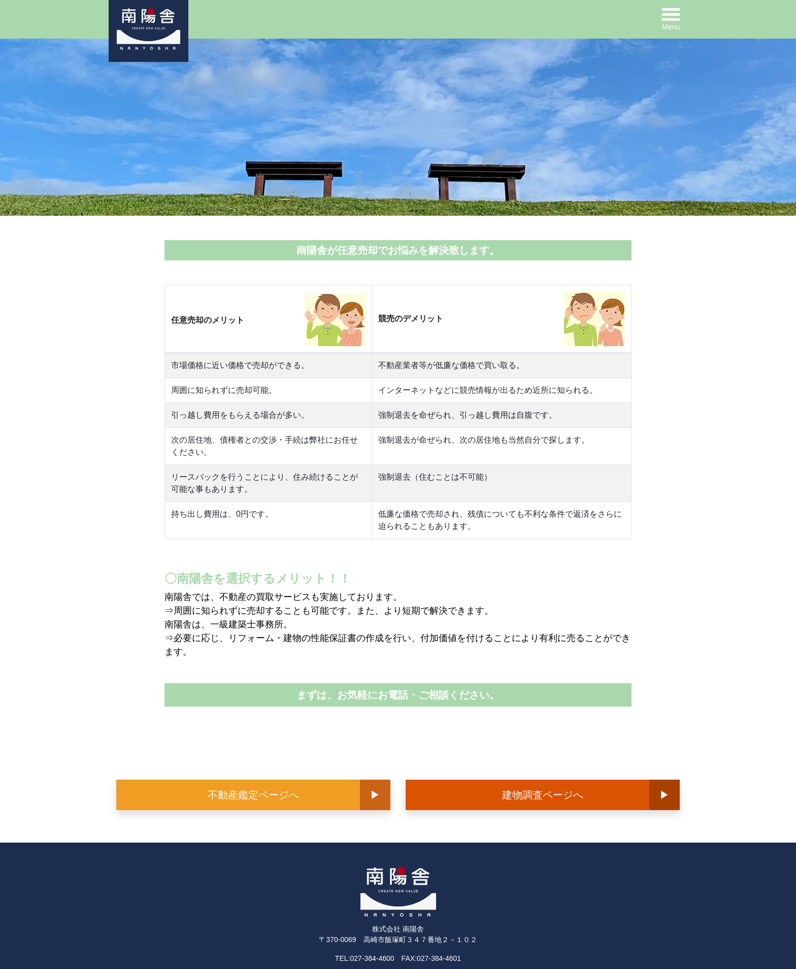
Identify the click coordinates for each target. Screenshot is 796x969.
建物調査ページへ (542, 794)
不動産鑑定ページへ (253, 794)
